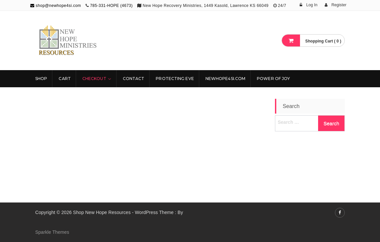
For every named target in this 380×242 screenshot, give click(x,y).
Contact (134, 78)
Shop (41, 78)
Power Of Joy (273, 78)
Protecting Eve (175, 78)
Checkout (94, 78)
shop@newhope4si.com (55, 5)
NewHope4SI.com (225, 78)
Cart (64, 78)
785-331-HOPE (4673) (111, 5)
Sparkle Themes (52, 232)
